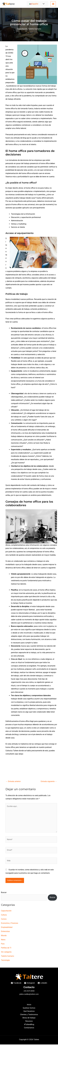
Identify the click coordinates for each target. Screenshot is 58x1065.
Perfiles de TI (6, 948)
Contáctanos (29, 1028)
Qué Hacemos (29, 1011)
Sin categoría (6, 952)
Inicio (29, 1005)
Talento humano (34, 29)
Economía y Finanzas (9, 923)
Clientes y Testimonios (29, 1014)
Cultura (4, 915)
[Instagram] (29, 983)
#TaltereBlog (29, 1024)
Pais (2, 944)
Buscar (4, 892)
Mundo (4, 935)
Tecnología (5, 960)
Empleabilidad (6, 927)
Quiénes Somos (29, 1008)
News (3, 940)
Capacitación (22, 29)
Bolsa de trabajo (29, 1018)
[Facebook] (16, 983)
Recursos (29, 1021)
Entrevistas (5, 931)
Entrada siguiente (49, 781)
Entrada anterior (13, 781)
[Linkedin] (42, 983)
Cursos (4, 919)
